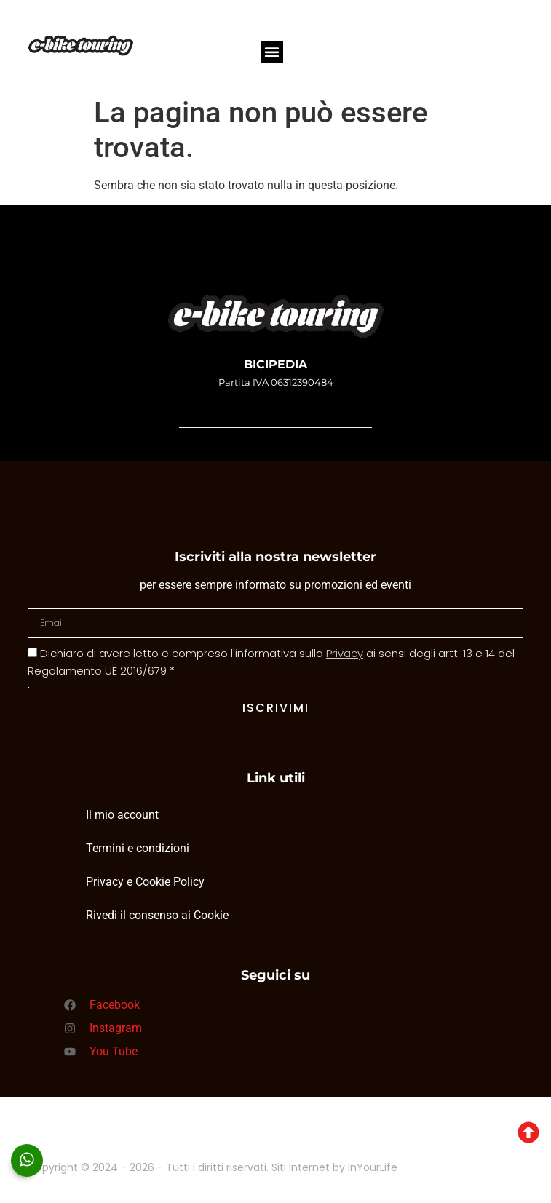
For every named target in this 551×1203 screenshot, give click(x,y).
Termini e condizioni (137, 848)
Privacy (344, 653)
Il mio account (122, 815)
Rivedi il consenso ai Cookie (157, 915)
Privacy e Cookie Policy (145, 882)
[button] (272, 52)
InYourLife (372, 1167)
